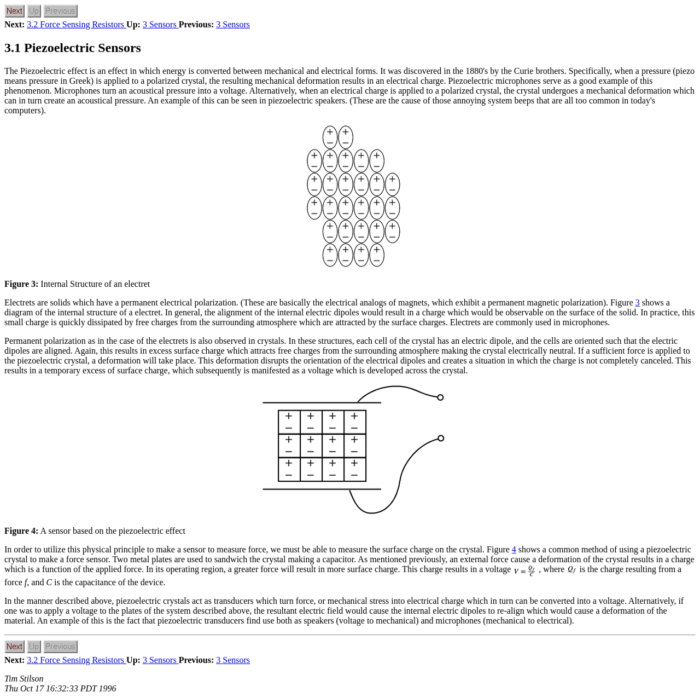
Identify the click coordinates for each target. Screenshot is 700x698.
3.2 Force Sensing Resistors (76, 24)
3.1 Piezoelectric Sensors (72, 48)
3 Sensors (161, 24)
